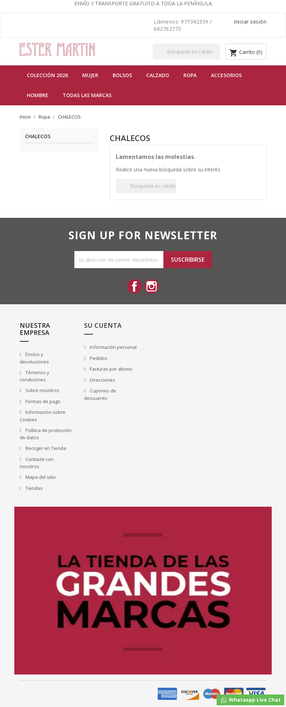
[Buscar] (186, 52)
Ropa (190, 75)
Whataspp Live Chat (250, 700)
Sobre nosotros (41, 390)
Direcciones (102, 380)
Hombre (37, 95)
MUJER (90, 75)
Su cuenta (103, 325)
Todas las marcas (87, 95)
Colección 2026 (47, 75)
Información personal (113, 347)
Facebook (134, 286)
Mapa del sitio (40, 477)
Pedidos (98, 358)
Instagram (151, 286)
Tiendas (33, 488)
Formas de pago (42, 401)
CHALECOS (37, 137)
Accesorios (226, 75)
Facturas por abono (110, 369)
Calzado (157, 75)
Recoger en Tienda (45, 448)
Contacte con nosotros (37, 463)
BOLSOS (122, 75)
